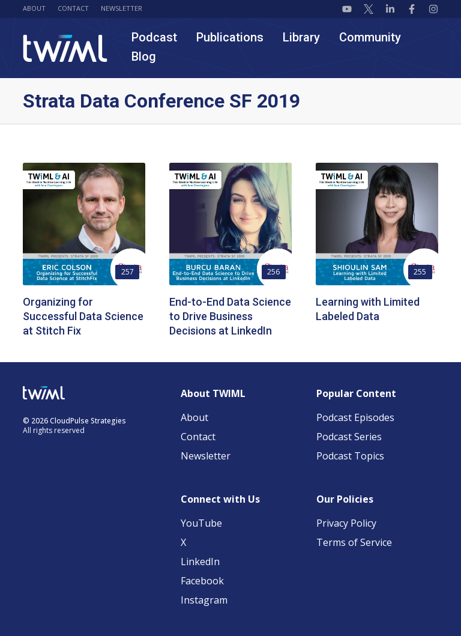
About (34, 8)
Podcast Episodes (355, 417)
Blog (143, 56)
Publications (230, 37)
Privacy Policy (346, 523)
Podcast (154, 37)
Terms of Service (354, 542)
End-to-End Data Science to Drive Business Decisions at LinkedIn (230, 316)
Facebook (202, 580)
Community (370, 37)
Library (301, 37)
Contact (73, 8)
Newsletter (121, 8)
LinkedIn (200, 561)
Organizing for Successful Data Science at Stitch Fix (83, 316)
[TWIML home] (65, 48)
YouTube (201, 523)
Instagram (204, 600)
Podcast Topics (350, 455)
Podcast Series (349, 436)
